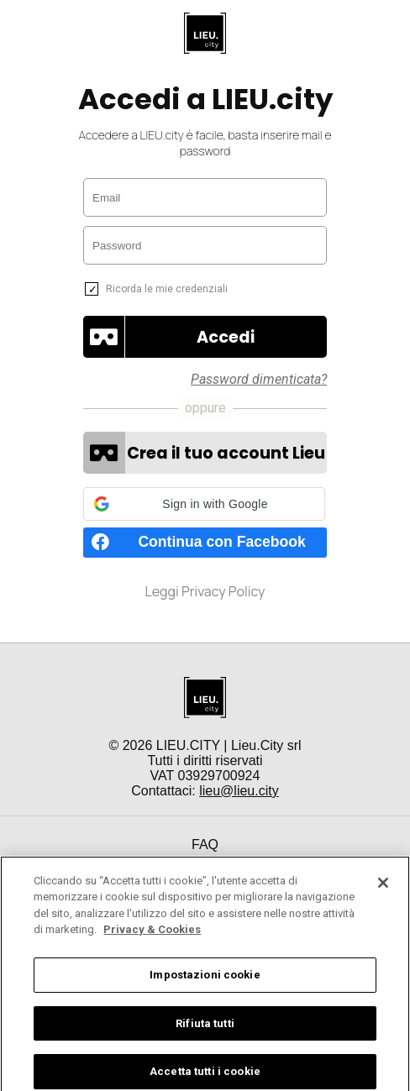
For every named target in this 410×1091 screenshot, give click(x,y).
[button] (226, 337)
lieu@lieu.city (239, 791)
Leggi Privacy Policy (205, 591)
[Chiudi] (383, 896)
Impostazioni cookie (205, 988)
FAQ (205, 844)
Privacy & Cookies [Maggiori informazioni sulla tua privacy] (152, 942)
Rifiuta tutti (205, 1036)
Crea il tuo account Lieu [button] (226, 453)
